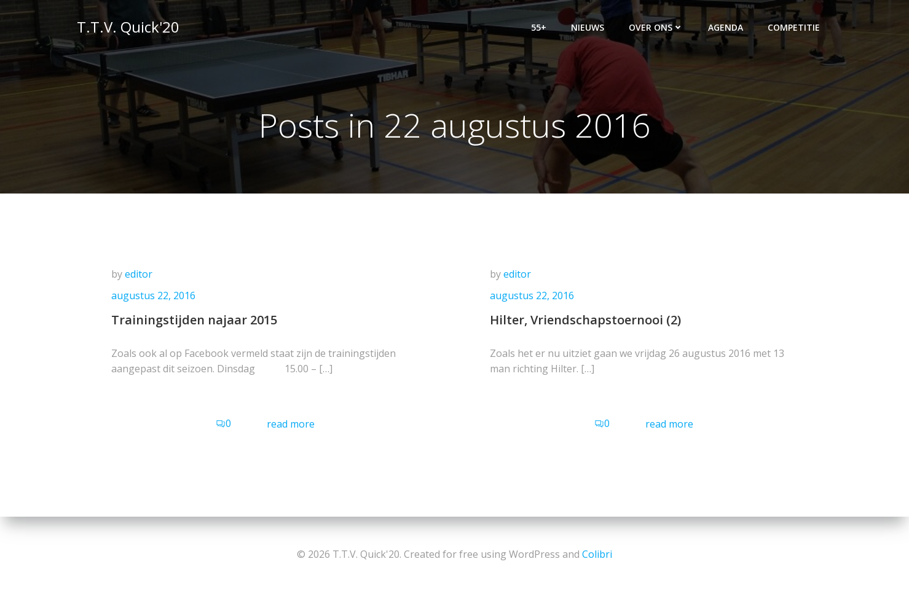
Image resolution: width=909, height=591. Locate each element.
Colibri (597, 554)
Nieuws (588, 28)
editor (140, 276)
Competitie (795, 28)
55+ (540, 28)
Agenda (726, 28)
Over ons (657, 28)
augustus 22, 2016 (155, 298)
